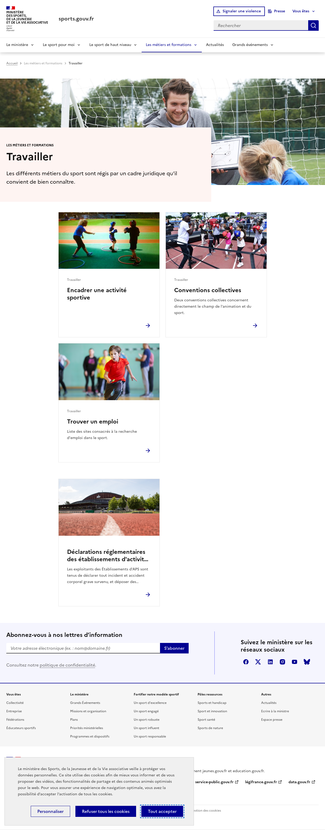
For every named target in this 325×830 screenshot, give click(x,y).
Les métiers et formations (168, 45)
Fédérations (15, 719)
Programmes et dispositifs (89, 736)
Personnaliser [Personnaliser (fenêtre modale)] (50, 811)
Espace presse (271, 719)
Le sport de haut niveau (110, 45)
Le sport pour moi (59, 45)
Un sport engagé (146, 711)
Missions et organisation (88, 711)
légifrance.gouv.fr (261, 782)
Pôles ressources (210, 694)
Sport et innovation (212, 711)
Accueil (12, 63)
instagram (282, 662)
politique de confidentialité (67, 665)
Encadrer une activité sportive (97, 294)
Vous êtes (300, 11)
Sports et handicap (212, 702)
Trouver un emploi (92, 421)
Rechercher (313, 25)
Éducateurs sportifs (21, 728)
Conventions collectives (207, 290)
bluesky (307, 662)
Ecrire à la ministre (275, 711)
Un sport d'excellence (150, 702)
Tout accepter (162, 811)
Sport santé (206, 719)
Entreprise (14, 711)
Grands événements (250, 45)
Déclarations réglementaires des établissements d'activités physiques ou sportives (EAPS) (109, 555)
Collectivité (15, 702)
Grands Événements (85, 702)
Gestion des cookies (205, 810)
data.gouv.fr (299, 782)
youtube (294, 662)
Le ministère (17, 45)
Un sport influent (146, 728)
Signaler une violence (242, 11)
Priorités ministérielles (86, 728)
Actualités (215, 45)
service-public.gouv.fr (214, 782)
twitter (258, 662)
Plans (74, 719)
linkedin (270, 662)
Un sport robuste (146, 719)
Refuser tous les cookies (106, 811)
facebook (246, 662)
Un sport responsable (150, 736)
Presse (279, 11)
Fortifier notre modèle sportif (156, 694)
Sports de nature (210, 728)
